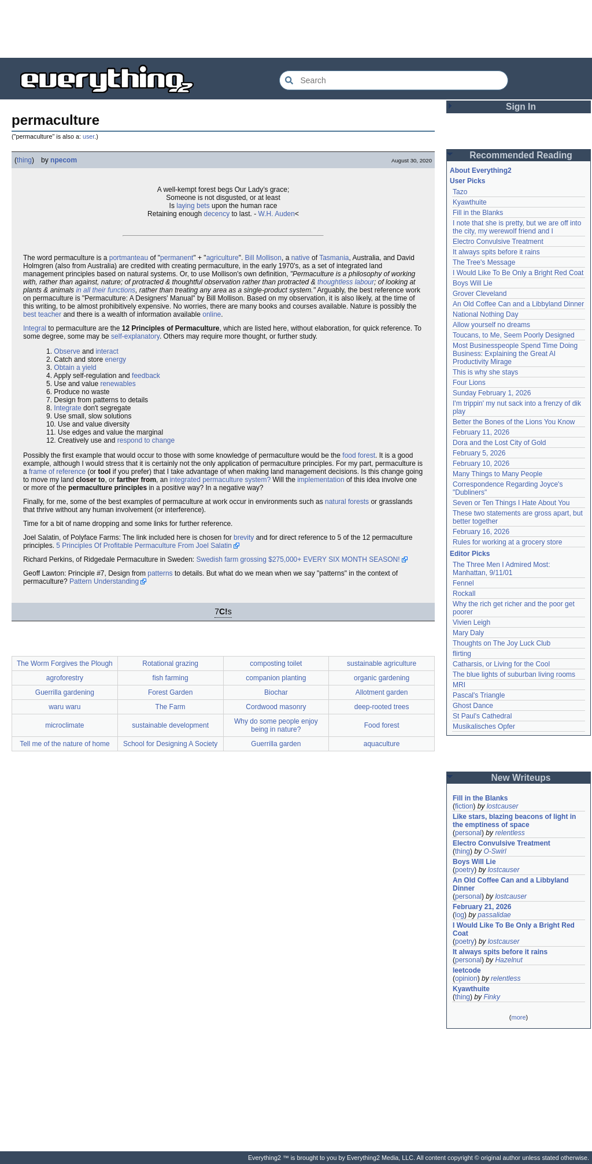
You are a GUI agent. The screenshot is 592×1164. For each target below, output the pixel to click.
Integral (34, 328)
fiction (464, 806)
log (459, 915)
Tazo (460, 192)
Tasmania (334, 258)
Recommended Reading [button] (520, 155)
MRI (459, 685)
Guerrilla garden (276, 744)
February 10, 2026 (481, 463)
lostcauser (503, 806)
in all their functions (105, 290)
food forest (358, 455)
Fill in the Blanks (478, 213)
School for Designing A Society (170, 744)
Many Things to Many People (497, 474)
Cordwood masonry (276, 707)
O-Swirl (494, 851)
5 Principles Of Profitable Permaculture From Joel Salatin (143, 546)
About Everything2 (481, 170)
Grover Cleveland (479, 294)
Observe (67, 351)
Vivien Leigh (471, 622)
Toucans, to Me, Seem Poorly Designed (514, 335)
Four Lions (469, 383)
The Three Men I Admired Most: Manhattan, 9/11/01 (501, 569)
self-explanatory (135, 336)
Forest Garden (170, 692)
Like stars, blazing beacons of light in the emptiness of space (514, 821)
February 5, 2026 (479, 453)
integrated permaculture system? (220, 480)
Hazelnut (508, 960)
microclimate (64, 725)
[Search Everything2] (393, 80)
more (518, 1017)
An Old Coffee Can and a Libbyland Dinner (518, 304)
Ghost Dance (473, 706)
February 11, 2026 (481, 432)
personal (468, 833)
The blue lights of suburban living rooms (514, 674)
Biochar (276, 692)
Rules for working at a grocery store (507, 542)
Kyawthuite (470, 202)
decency (217, 214)
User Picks (467, 181)
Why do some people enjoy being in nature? (276, 725)
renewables (117, 384)
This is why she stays (485, 372)
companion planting (276, 678)
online (211, 314)
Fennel (463, 583)
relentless (509, 833)
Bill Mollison (263, 258)
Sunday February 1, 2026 (492, 393)
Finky (491, 997)
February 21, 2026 (482, 907)
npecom (63, 160)
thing (24, 160)
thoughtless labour (345, 282)
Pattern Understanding (104, 581)
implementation (320, 480)
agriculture (222, 258)
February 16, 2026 (481, 532)
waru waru (64, 707)
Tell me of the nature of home (64, 744)
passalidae (494, 915)
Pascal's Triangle (479, 695)
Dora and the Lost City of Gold (499, 443)
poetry (464, 870)
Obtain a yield (75, 368)
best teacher (42, 314)
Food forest (381, 725)
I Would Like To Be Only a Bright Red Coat (518, 273)
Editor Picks (470, 554)
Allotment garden (382, 692)
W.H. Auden (276, 214)
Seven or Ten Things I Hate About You (511, 503)
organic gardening (381, 678)
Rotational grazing (170, 663)
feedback (146, 376)
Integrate (67, 408)
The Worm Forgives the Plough (65, 663)
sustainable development (170, 725)
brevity (244, 537)
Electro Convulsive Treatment (498, 242)
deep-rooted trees (381, 707)
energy (115, 359)
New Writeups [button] (521, 778)
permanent (176, 258)
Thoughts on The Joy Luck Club (501, 643)
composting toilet (276, 663)
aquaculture (382, 744)
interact (106, 351)
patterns (159, 573)
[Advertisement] (296, 29)
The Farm (171, 707)
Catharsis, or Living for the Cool (501, 664)
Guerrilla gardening (64, 692)
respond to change (146, 440)
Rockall (464, 594)
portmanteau (128, 258)
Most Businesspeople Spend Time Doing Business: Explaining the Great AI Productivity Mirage (515, 354)
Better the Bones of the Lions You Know (514, 422)
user (88, 136)
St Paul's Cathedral (482, 716)
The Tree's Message (484, 262)
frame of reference (57, 472)
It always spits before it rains (496, 252)
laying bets (192, 206)
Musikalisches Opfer (484, 726)
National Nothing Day (485, 314)
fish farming (170, 678)
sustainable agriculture (381, 663)
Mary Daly (468, 633)
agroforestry (64, 678)
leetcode (467, 970)
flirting (462, 654)
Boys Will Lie (473, 283)
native (300, 258)
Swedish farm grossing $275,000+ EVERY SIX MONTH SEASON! (297, 559)
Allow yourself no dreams (491, 325)
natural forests (347, 502)
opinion (466, 978)
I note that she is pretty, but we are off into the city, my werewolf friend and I (517, 227)
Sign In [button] (521, 107)
